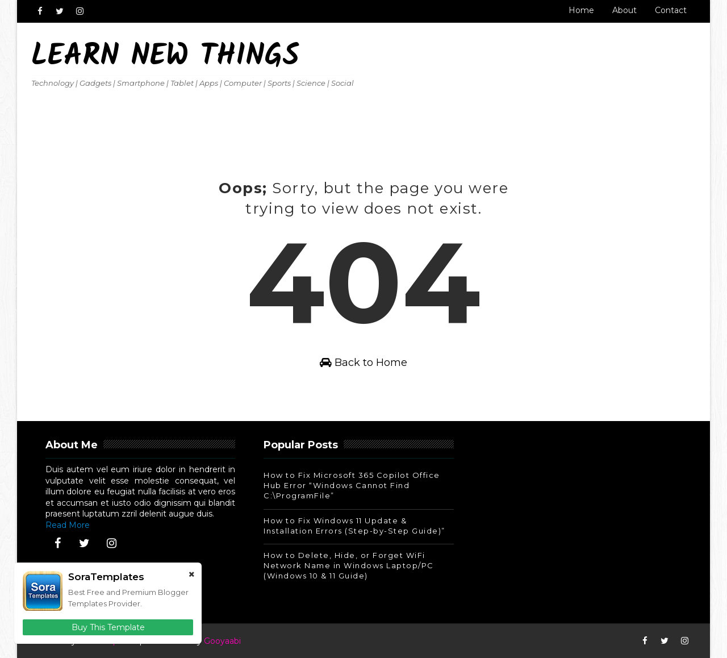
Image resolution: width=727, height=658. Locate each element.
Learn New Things (165, 57)
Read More (67, 525)
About (624, 10)
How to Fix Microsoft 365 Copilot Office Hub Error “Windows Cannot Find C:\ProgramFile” (352, 485)
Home (581, 10)
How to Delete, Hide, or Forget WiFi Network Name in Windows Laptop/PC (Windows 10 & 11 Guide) (349, 565)
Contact (671, 10)
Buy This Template (108, 627)
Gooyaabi (222, 641)
